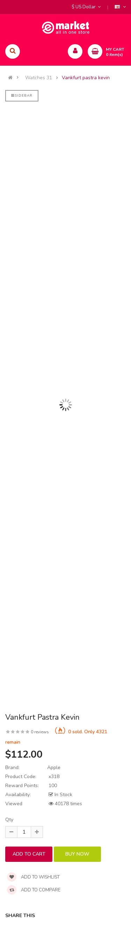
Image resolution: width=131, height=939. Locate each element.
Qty (9, 819)
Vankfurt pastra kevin (86, 77)
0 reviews (40, 732)
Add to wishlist (33, 877)
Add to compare (33, 890)
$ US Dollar (86, 7)
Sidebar (21, 95)
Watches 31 (38, 77)
